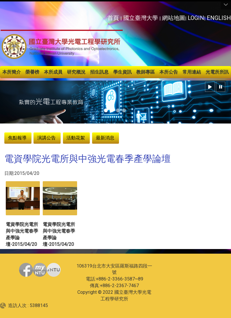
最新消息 (105, 138)
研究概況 (76, 72)
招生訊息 (99, 72)
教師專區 (145, 72)
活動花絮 (75, 138)
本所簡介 (11, 72)
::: (104, 16)
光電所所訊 (217, 72)
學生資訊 (122, 72)
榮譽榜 (32, 72)
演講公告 (46, 138)
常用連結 (191, 72)
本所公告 (168, 72)
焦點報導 (17, 138)
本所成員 (53, 72)
